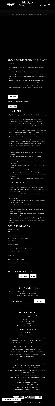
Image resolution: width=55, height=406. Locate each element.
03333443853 (27, 323)
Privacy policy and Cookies (21, 346)
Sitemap (42, 354)
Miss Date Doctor (33, 402)
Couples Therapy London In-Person (27, 382)
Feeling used (11, 255)
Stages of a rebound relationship (17, 251)
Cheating (30, 338)
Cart (46, 5)
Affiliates (31, 351)
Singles (11, 338)
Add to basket (12, 96)
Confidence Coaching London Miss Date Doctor (27, 380)
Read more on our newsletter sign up (27, 295)
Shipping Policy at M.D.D (27, 356)
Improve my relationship (14, 236)
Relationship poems (13, 244)
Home (9, 14)
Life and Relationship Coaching (17, 370)
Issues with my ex (17, 340)
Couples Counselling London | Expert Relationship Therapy (27, 384)
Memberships (40, 351)
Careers (40, 349)
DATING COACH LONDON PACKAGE (27, 387)
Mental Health (13, 342)
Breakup (24, 338)
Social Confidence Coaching (18, 377)
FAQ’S (25, 351)
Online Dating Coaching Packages (37, 370)
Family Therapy (12, 240)
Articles (17, 365)
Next (33, 276)
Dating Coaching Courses (27, 372)
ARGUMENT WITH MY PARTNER (19, 14)
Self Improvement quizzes (38, 342)
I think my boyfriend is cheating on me (18, 238)
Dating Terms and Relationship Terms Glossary (27, 359)
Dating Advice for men (35, 367)
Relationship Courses (34, 365)
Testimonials (26, 354)
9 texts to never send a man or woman (18, 263)
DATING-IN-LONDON (33, 363)
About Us (18, 354)
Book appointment (24, 342)
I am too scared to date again (16, 259)
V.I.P (25, 340)
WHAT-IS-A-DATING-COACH (17, 363)
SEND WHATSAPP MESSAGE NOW (27, 335)
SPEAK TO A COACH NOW (11, 399)
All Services (11, 231)
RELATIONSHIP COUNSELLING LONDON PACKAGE (27, 392)
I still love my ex (12, 266)
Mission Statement (16, 351)
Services (23, 365)
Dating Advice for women (20, 367)
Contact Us (35, 354)
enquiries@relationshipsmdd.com (27, 325)
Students (12, 354)
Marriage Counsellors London (36, 377)
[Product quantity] (9, 91)
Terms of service (35, 346)
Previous (23, 276)
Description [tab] (12, 106)
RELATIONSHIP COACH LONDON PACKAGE (27, 389)
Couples (17, 338)
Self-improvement (40, 338)
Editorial (10, 234)
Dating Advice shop (17, 349)
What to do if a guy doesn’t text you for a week (21, 248)
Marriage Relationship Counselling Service (27, 375)
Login (38, 5)
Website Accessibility (30, 349)
